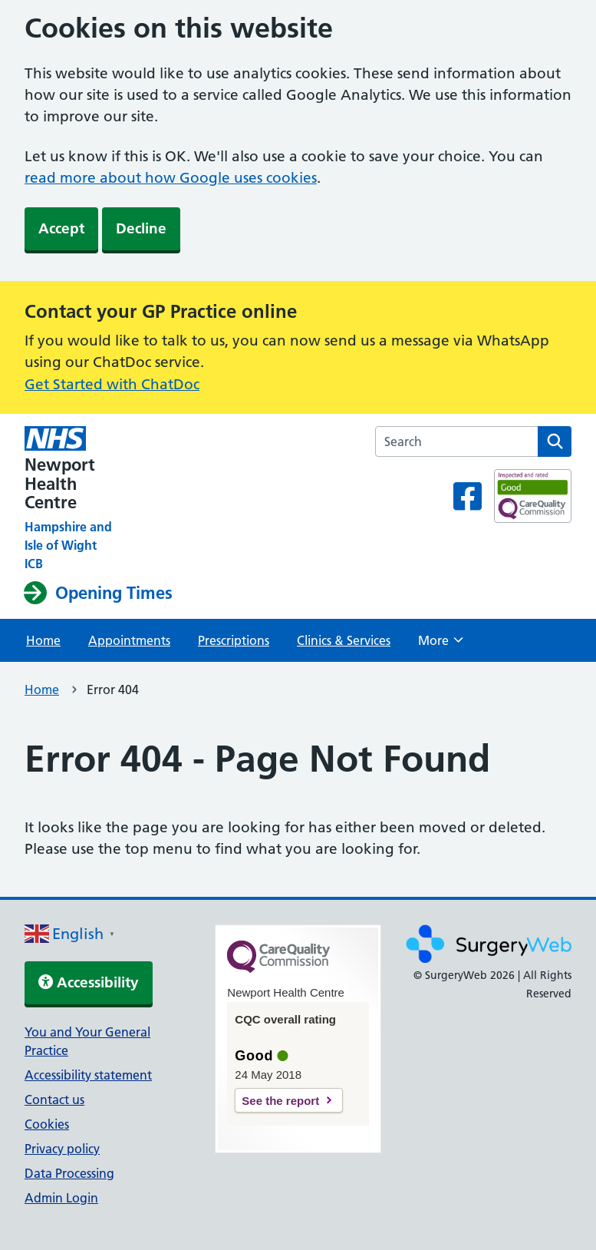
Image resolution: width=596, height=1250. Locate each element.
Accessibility (88, 982)
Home (43, 640)
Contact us (54, 1099)
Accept (61, 228)
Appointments (129, 640)
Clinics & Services (343, 640)
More (440, 645)
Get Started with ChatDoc (112, 384)
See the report (280, 1100)
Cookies (47, 1124)
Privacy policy (62, 1148)
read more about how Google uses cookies (171, 178)
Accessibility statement (88, 1075)
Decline (141, 228)
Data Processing (69, 1173)
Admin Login (61, 1197)
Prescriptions (233, 640)
